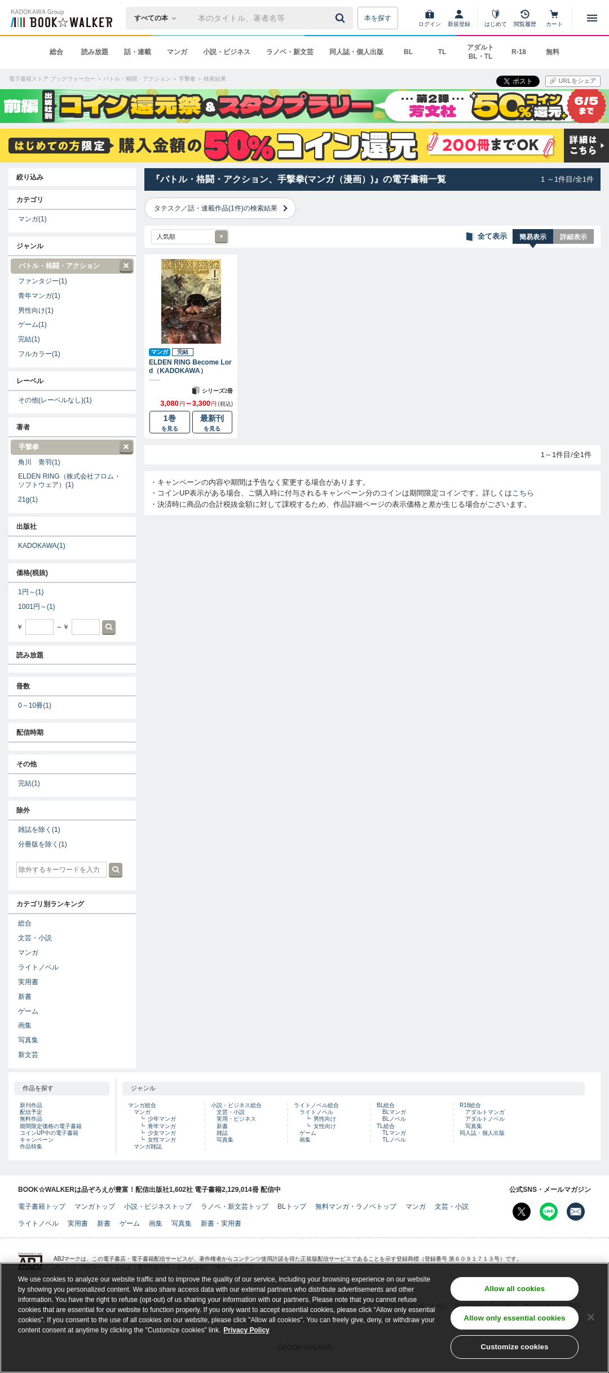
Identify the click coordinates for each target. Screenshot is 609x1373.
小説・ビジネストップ (158, 1206)
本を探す (377, 18)
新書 (25, 997)
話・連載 (137, 52)
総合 (56, 52)
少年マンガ (162, 1119)
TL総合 (386, 1126)
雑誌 (222, 1133)
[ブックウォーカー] (60, 18)
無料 (552, 52)
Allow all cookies (514, 1288)
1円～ (30, 592)
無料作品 (31, 1119)
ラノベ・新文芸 (290, 52)
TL (442, 52)
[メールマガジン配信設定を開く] (575, 1211)
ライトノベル (38, 967)
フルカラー (39, 354)
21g (28, 499)
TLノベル (394, 1140)
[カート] (554, 18)
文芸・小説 (35, 938)
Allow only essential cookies (515, 1318)
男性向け (36, 310)
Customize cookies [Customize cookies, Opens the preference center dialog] (515, 1347)
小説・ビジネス (226, 52)
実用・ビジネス (236, 1119)
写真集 (28, 1040)
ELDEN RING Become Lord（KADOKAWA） (190, 366)
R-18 (518, 52)
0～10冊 (34, 705)
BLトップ (291, 1206)
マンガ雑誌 (148, 1146)
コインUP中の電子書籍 (49, 1133)
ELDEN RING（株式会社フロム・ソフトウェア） (69, 480)
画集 (25, 1025)
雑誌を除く (39, 830)
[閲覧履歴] (525, 18)
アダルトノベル (485, 1119)
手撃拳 (72, 447)
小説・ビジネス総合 (236, 1105)
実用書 (28, 982)
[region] (304, 1317)
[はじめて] (495, 18)
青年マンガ (39, 296)
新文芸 (28, 1055)
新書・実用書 (221, 1223)
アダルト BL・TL (480, 51)
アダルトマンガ (485, 1112)
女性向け (325, 1126)
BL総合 (386, 1105)
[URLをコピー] (573, 81)
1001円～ (36, 607)
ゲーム (32, 324)
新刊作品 (31, 1105)
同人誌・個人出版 (356, 52)
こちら (523, 493)
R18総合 (470, 1105)
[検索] (341, 18)
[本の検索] (158, 18)
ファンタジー (42, 281)
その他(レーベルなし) (55, 400)
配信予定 (31, 1112)
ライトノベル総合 (316, 1105)
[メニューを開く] (592, 18)
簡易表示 (532, 237)
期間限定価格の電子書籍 (51, 1126)
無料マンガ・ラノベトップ (355, 1206)
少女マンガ (162, 1133)
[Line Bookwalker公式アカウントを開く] (548, 1211)
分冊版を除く (42, 844)
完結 (29, 339)
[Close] (591, 1317)
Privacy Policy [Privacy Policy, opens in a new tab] (246, 1330)
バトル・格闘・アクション (72, 266)
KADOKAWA (41, 546)
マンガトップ (94, 1206)
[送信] (341, 18)
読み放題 (94, 52)
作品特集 (31, 1146)
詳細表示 (573, 237)
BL (408, 52)
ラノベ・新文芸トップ (234, 1206)
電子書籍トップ (41, 1206)
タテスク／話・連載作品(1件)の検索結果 (215, 208)
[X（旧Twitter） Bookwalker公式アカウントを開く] (521, 1211)
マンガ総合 (142, 1105)
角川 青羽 (39, 462)
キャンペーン (37, 1140)
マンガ (177, 52)
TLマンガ (394, 1133)
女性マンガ (162, 1140)
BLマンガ (394, 1112)
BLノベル (394, 1119)
